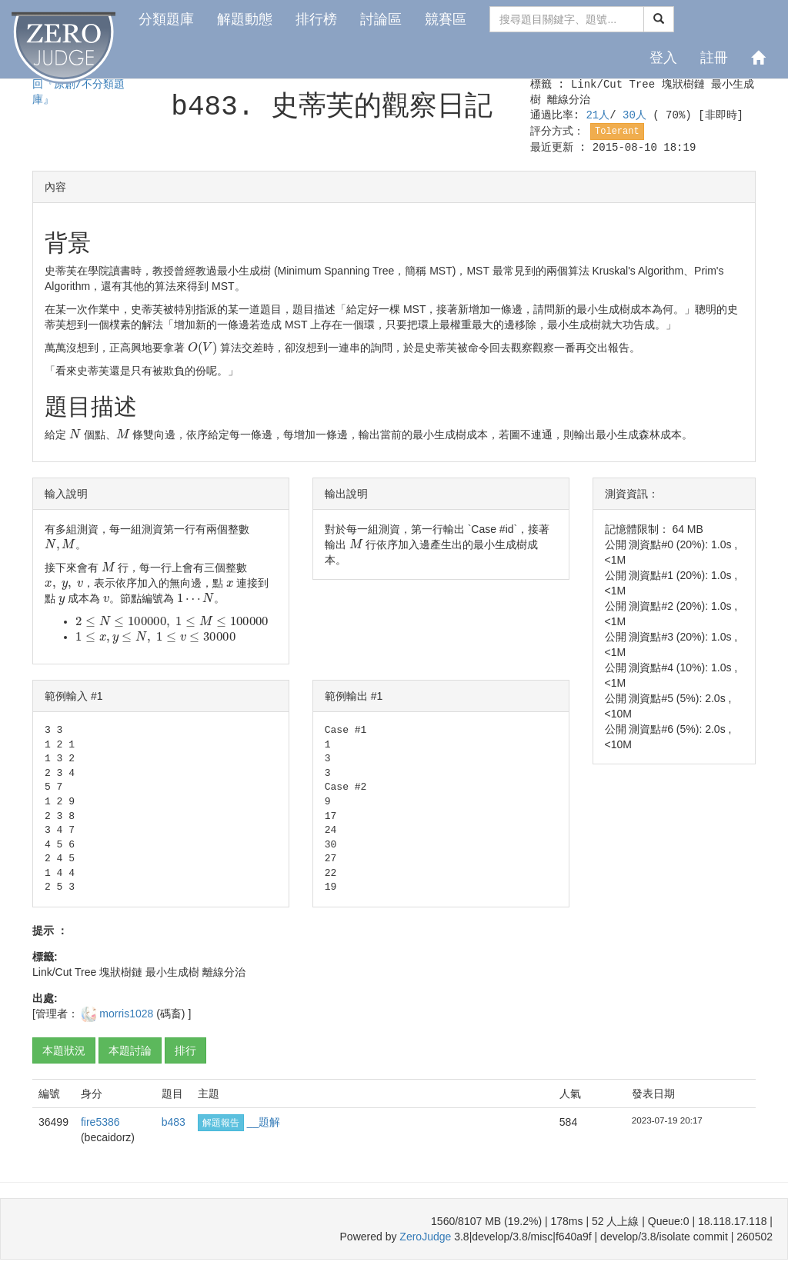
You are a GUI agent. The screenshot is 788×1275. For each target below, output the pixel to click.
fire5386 (100, 1122)
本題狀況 (63, 1050)
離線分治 (568, 100)
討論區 (381, 19)
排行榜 (316, 19)
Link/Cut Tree (613, 84)
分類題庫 (166, 19)
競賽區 (445, 19)
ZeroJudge (425, 1236)
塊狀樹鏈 (683, 84)
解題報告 (220, 1122)
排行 (185, 1050)
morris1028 (127, 1013)
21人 (597, 115)
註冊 (714, 57)
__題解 (264, 1122)
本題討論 (130, 1050)
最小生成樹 (172, 972)
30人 (638, 115)
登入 (663, 57)
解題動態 (244, 19)
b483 (173, 1122)
